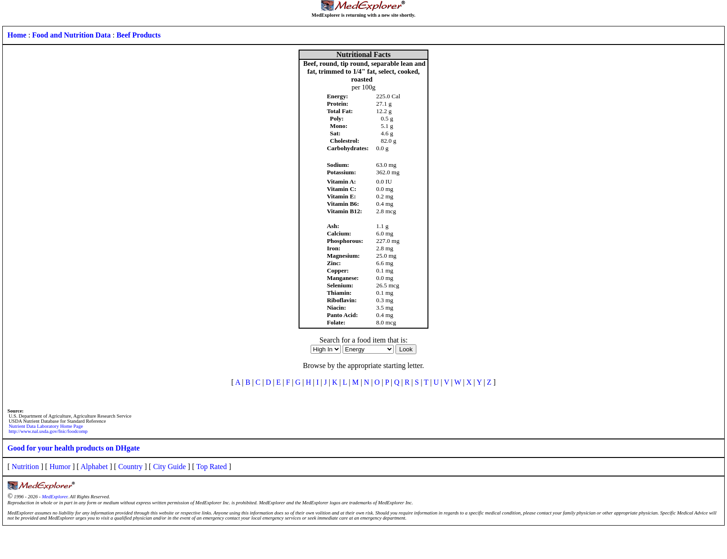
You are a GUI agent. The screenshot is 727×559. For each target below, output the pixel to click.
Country (130, 466)
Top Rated (211, 466)
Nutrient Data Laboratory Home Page (46, 426)
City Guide (169, 466)
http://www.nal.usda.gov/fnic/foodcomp (48, 431)
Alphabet (94, 466)
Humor (60, 466)
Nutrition (25, 466)
